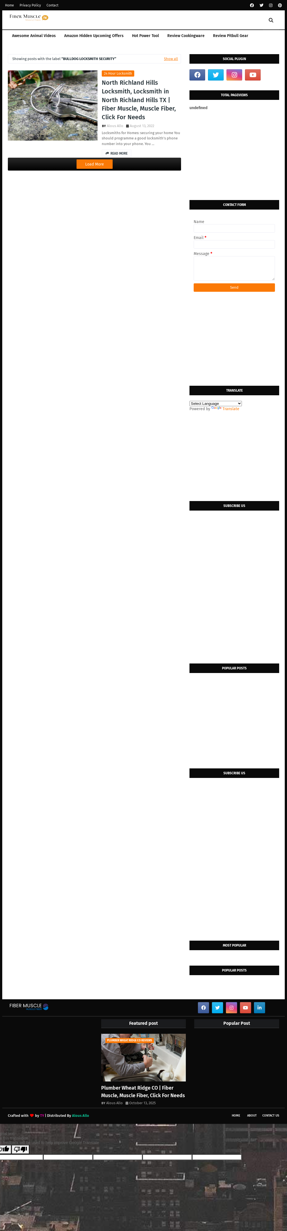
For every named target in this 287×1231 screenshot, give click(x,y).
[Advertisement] (234, 155)
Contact (52, 5)
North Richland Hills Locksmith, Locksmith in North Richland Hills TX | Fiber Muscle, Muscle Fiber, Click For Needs (139, 100)
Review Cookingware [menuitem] (186, 35)
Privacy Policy (30, 5)
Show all (171, 59)
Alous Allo (115, 126)
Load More (94, 164)
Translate (225, 408)
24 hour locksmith (118, 73)
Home (9, 5)
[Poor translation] (20, 1149)
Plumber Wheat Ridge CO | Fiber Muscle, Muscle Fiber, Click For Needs (143, 1092)
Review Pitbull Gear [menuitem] (230, 35)
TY (42, 1115)
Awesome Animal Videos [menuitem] (34, 35)
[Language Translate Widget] (215, 403)
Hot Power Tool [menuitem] (145, 35)
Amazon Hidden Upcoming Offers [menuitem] (94, 35)
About (252, 1115)
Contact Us (270, 1115)
